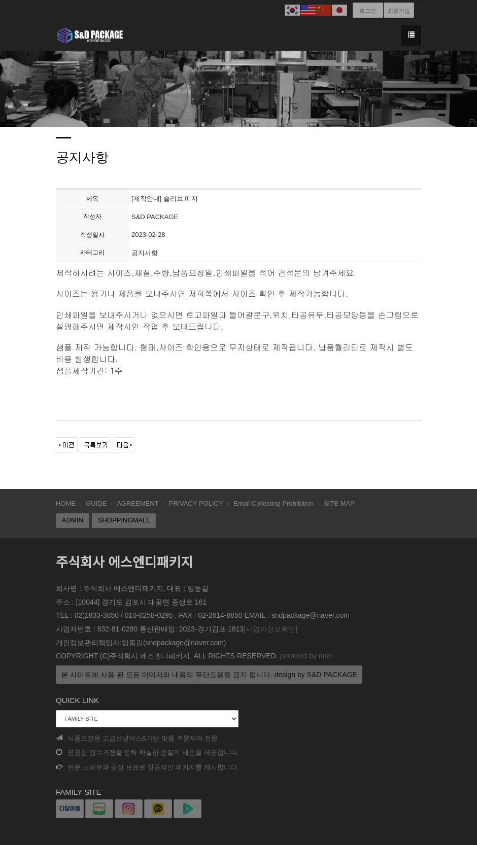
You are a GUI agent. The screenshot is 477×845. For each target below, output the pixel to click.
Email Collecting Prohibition (273, 503)
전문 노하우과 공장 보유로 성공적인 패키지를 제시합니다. (147, 767)
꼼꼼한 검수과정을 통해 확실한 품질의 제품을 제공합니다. (147, 752)
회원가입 (399, 11)
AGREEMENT (137, 503)
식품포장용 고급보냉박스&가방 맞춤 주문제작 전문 (137, 738)
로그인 (367, 11)
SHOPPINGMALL (124, 520)
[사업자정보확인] (270, 629)
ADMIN (72, 520)
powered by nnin (306, 656)
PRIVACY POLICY (196, 503)
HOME (66, 503)
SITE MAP (339, 503)
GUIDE (96, 503)
